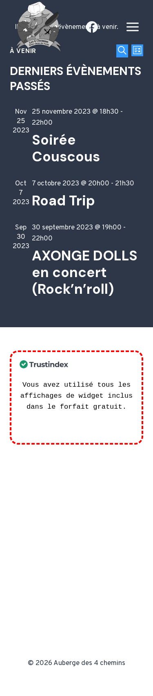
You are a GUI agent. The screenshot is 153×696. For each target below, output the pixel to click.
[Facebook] (92, 27)
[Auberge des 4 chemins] (37, 27)
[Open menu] (132, 27)
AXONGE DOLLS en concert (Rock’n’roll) (84, 272)
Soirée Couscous (66, 148)
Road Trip (63, 201)
